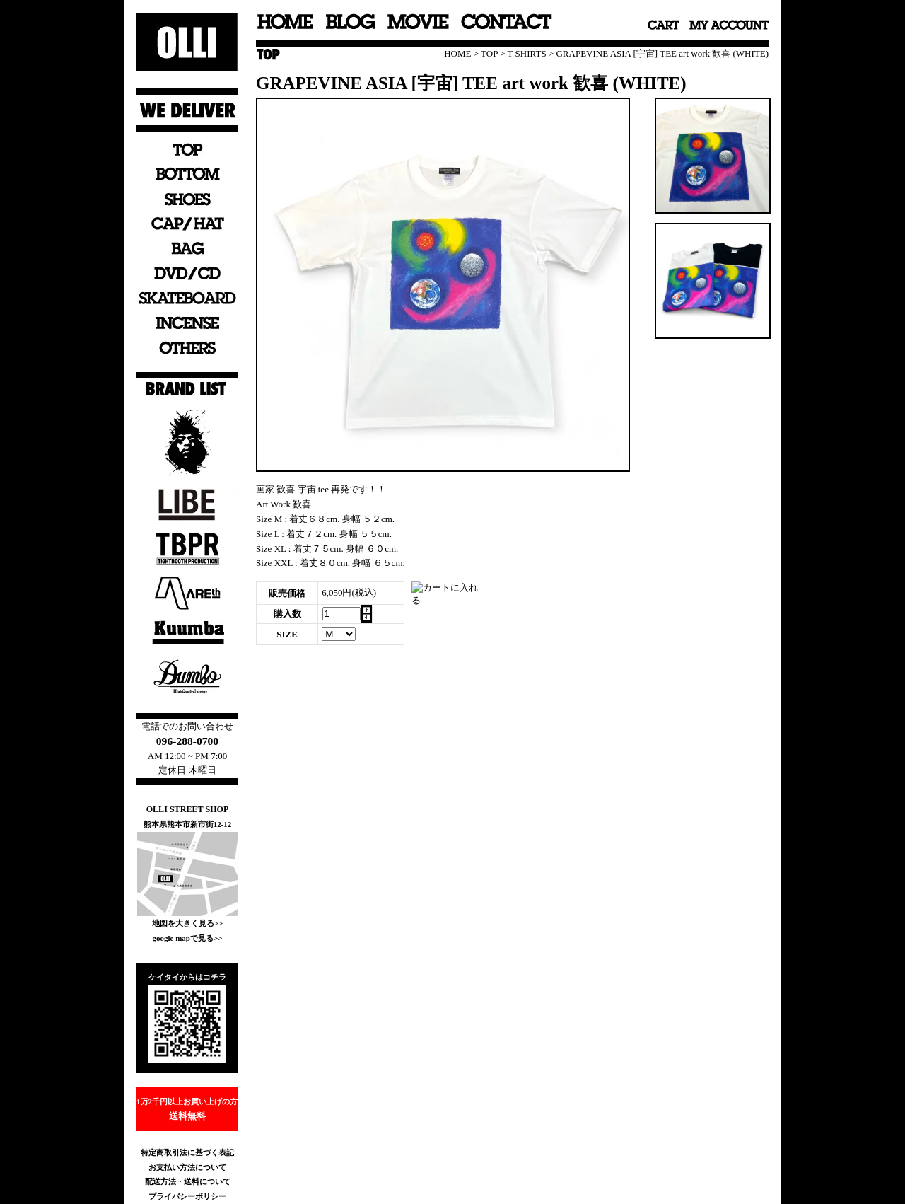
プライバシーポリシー (187, 1196)
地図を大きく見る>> (187, 923)
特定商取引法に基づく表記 (187, 1152)
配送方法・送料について (187, 1181)
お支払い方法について (187, 1167)
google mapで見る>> (187, 938)
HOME (457, 53)
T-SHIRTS (527, 53)
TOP (489, 53)
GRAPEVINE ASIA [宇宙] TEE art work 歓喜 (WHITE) (662, 53)
